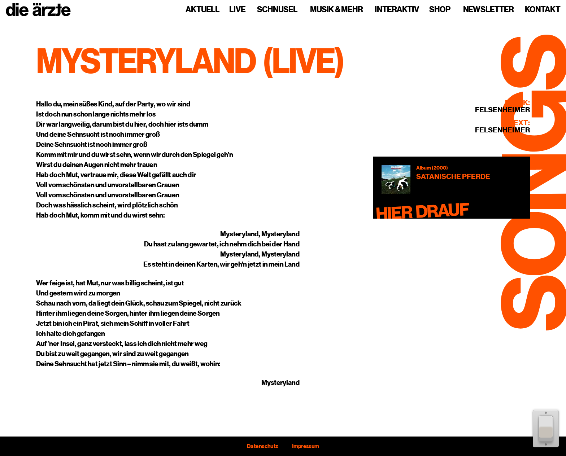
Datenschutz (262, 446)
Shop (439, 9)
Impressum (305, 446)
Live (237, 9)
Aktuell (202, 9)
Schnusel (277, 9)
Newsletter (488, 9)
